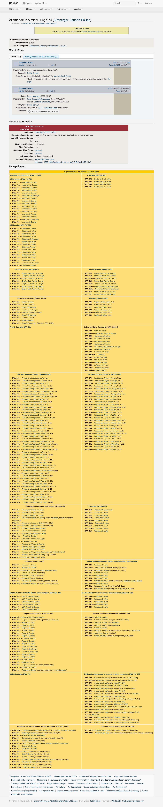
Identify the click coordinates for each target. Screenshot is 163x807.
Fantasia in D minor (30, 541)
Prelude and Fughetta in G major (35, 455)
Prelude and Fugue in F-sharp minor (35, 447)
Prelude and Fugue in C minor (33, 383)
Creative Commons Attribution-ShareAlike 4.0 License (56, 801)
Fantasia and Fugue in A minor (33, 544)
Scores (31, 9)
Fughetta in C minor (29, 667)
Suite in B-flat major (29, 315)
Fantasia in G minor (29, 565)
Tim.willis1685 (114, 65)
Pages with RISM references (23, 780)
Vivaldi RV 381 (119, 702)
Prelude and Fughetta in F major (34, 433)
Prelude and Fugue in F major (33, 431)
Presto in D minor (100, 636)
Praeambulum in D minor (104, 402)
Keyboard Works (70, 172)
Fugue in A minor (28, 625)
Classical (38, 150)
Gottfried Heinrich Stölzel (132, 581)
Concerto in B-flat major (103, 707)
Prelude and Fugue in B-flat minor (34, 489)
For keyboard (52, 46)
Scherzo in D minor (101, 365)
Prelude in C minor (29, 575)
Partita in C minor (100, 304)
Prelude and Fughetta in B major (35, 497)
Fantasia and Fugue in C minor (33, 549)
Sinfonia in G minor (29, 255)
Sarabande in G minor (102, 349)
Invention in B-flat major (30, 219)
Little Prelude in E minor (31, 609)
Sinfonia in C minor (29, 231)
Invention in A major (29, 214)
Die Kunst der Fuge (102, 733)
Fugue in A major (28, 630)
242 (52, 65)
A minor (145, 791)
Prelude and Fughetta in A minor (34, 481)
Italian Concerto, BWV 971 (20, 674)
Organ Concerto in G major (65, 730)
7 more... (63, 46)
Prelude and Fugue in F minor (33, 436)
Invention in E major (29, 198)
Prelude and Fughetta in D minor (35, 407)
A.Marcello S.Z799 (120, 686)
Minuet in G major (100, 357)
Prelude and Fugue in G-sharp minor (35, 468)
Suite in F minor (28, 320)
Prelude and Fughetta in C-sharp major (37, 391)
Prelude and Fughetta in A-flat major (36, 465)
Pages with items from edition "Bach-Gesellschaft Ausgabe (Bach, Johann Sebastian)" (106, 780)
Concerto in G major (101, 683)
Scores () (16, 57)
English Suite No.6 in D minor (33, 289)
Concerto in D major (101, 678)
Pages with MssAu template (125, 776)
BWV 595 (95, 714)
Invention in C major (29, 182)
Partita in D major (100, 310)
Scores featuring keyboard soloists (39, 787)
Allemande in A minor (102, 339)
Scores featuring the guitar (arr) (24, 791)
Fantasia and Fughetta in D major (34, 555)
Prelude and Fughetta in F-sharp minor (37, 449)
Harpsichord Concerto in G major (35, 730)
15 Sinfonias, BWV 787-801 (20, 225)
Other (78, 9)
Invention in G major (29, 209)
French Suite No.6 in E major (104, 294)
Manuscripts (42, 780)
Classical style (106, 783)
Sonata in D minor (100, 620)
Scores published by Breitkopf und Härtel (28, 783)
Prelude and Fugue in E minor (33, 426)
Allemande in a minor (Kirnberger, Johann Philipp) (39, 23)
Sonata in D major (100, 617)
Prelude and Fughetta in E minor (35, 428)
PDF (115, 62)
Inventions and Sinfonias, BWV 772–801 (25, 175)
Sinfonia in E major (29, 242)
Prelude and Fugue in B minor (33, 499)
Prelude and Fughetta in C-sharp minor (37, 396)
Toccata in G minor (101, 528)
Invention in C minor (29, 188)
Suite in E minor (28, 754)
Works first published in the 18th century (122, 791)
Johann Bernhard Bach (48, 570)
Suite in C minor (28, 757)
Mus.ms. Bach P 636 (62, 76)
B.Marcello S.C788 (120, 704)
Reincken (115, 622)
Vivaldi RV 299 (119, 683)
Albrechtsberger (60, 670)
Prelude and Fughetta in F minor (34, 439)
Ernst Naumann (33, 96)
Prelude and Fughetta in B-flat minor (36, 492)
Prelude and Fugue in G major (33, 452)
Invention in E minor (29, 201)
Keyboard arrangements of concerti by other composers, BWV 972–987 (112, 674)
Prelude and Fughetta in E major (35, 423)
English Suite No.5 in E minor (32, 286)
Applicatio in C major (29, 749)
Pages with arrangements (67, 791)
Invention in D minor (29, 193)
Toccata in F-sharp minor (103, 510)
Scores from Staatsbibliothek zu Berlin (35, 776)
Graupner (54, 620)
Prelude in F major (101, 575)
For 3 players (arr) (46, 791)
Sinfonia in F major (29, 247)
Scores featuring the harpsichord (96, 787)
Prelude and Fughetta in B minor (35, 502)
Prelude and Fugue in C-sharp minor (35, 394)
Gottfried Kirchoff (58, 552)
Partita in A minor (100, 307)
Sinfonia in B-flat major (30, 263)
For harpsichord (74, 787)
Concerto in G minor (101, 688)
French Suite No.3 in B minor (104, 281)
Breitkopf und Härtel (42, 102)
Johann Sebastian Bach (91, 32)
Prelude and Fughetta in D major (35, 402)
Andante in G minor (101, 633)
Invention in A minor (29, 217)
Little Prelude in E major (31, 607)
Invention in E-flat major (30, 196)
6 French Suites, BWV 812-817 (100, 269)
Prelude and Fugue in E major (33, 420)
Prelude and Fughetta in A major (34, 476)
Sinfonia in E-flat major (30, 239)
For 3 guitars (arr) (120, 787)
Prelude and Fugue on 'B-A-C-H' (34, 523)
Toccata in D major (101, 515)
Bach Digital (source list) (44, 159)
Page (27, 3)
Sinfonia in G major (29, 252)
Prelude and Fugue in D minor (33, 404)
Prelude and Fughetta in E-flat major (36, 412)
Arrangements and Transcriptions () (41, 57)
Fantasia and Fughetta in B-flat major (35, 552)
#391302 (22, 65)
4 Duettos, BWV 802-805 (96, 175)
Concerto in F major (101, 696)
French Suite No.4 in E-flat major (106, 286)
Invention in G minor (29, 211)
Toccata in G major (101, 531)
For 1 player (60, 787)
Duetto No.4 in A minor (102, 187)
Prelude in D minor (101, 573)
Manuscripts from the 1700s (65, 776)
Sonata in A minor (100, 622)
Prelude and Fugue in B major (33, 494)
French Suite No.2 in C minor (104, 276)
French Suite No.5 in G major (105, 292)
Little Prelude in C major (31, 596)
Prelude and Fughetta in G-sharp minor (37, 470)
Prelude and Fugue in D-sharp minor (107, 407)
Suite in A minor (28, 302)
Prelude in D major (101, 570)
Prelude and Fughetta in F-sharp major (37, 444)
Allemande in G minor (102, 341)
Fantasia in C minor (29, 568)
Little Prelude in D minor (31, 602)
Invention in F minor (29, 206)
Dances (43, 46)
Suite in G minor (28, 318)
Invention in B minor (29, 222)
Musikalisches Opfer (102, 730)
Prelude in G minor (101, 581)
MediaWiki (116, 801)
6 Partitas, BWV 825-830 (98, 298)
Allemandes (34, 46)
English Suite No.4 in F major (32, 284)
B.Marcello (135, 693)
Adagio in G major (100, 630)
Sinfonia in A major (29, 257)
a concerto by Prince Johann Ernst (129, 707)
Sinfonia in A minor (29, 260)
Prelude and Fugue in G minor (33, 457)
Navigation (15, 9)
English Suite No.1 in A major (32, 273)
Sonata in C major (100, 625)
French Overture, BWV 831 (20, 327)
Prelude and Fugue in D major (33, 399)
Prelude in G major (30, 536)
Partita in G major (100, 312)
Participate (64, 9)
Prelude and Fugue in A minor (33, 478)
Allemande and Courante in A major (107, 347)
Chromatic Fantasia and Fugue (33, 539)
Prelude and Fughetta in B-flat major (36, 486)
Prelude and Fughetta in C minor (35, 386)
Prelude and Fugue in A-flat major (34, 463)
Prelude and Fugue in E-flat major (34, 410)
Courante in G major (101, 352)
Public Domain (33, 73)
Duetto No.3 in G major (102, 184)
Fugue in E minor (28, 620)
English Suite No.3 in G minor (33, 281)
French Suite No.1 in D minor (104, 273)
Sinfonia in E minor (29, 244)
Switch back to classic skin (133, 801)
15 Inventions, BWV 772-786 (21, 179)
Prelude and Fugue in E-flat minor (34, 415)
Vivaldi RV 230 (132, 678)
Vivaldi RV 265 (119, 691)
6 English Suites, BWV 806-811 (27, 269)
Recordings (46, 9)
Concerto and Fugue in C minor (33, 557)
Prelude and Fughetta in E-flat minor (36, 418)
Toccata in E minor (101, 526)
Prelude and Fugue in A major (33, 473)
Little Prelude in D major (31, 604)
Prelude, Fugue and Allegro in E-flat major (37, 759)
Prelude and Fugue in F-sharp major (35, 441)
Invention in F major (29, 203)
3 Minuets (101, 354)
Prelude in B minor (29, 581)
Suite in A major (28, 323)
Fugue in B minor (28, 636)
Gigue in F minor (100, 370)
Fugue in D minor (28, 628)
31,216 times (95, 801)
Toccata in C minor (101, 512)
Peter (118, 91)
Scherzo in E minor (102, 368)
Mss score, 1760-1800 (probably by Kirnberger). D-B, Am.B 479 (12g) (62, 162)
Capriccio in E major (29, 746)
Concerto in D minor (101, 686)
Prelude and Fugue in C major (33, 378)
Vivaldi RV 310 (118, 696)
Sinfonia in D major (29, 234)
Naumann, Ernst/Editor (59, 780)
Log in (148, 3)
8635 (51, 91)
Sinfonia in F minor (29, 250)
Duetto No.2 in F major (102, 182)
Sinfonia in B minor (29, 265)
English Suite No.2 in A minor (32, 278)
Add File (40, 3)
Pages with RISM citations (22, 794)
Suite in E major (29, 767)
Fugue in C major (28, 622)
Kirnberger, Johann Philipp (72, 20)
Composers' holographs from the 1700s (96, 776)
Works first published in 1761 (92, 791)
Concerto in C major (101, 691)
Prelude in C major (101, 565)
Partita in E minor (100, 315)
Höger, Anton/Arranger (56, 783)
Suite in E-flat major (29, 307)
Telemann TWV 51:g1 (122, 717)
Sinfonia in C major (29, 228)
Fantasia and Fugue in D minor (33, 547)
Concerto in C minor (101, 704)
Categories (14, 776)
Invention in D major (29, 190)
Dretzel (55, 518)
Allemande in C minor (102, 336)
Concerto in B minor (101, 699)
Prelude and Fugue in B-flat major (34, 484)
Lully (54, 738)
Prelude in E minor (101, 589)
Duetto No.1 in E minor (102, 179)
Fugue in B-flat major (29, 646)
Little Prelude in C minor (31, 599)
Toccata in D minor (101, 520)
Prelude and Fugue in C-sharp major (35, 389)
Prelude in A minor (28, 578)
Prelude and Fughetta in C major (35, 381)
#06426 (21, 91)
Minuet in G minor (100, 360)
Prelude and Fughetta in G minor (35, 460)
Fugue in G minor (29, 764)
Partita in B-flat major (102, 302)
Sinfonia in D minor (29, 236)
